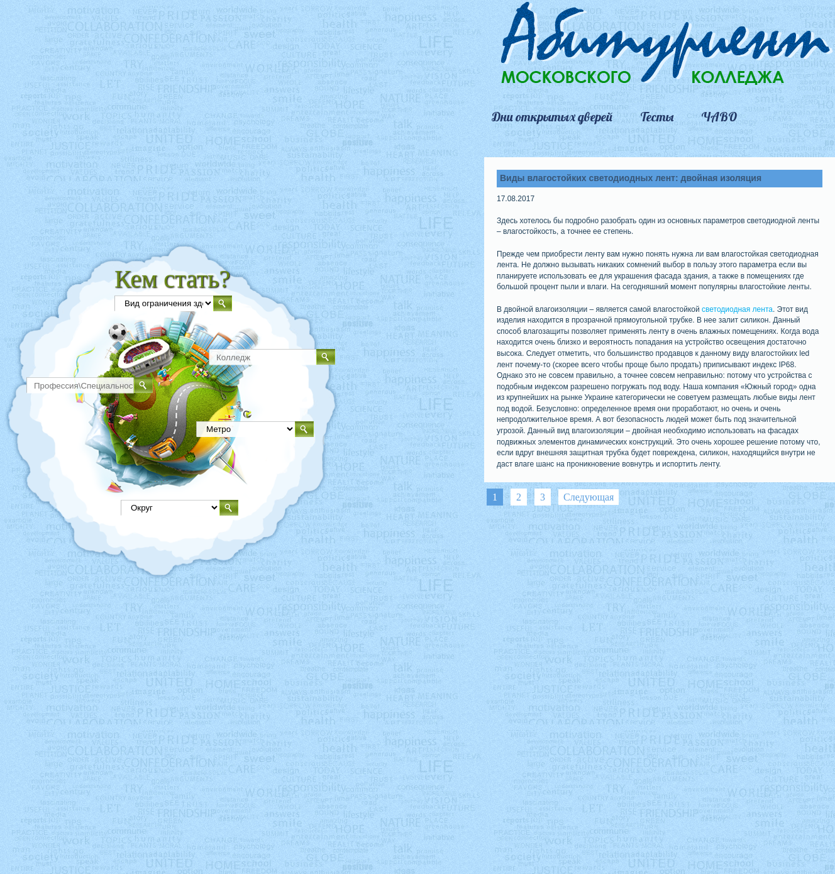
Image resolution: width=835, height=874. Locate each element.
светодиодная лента (737, 309)
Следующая (588, 497)
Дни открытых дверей (552, 117)
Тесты (656, 117)
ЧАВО (719, 117)
